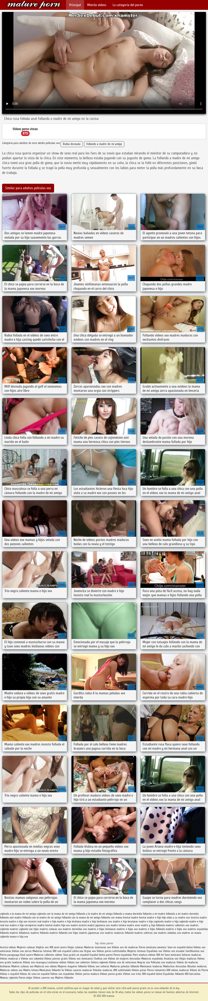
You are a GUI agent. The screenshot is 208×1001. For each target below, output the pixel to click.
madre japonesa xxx (98, 925)
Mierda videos (96, 5)
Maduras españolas (152, 958)
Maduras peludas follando (124, 966)
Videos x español (9, 974)
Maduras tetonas (42, 951)
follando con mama (111, 917)
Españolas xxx (154, 951)
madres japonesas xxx (91, 933)
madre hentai (44, 925)
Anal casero (26, 955)
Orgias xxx (90, 951)
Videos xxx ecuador (174, 951)
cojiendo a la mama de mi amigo (18, 914)
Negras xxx (144, 962)
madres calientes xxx (177, 925)
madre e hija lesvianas (125, 921)
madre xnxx (133, 925)
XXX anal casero (58, 947)
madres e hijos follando (152, 929)
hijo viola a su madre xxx (176, 917)
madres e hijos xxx (176, 929)
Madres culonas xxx (22, 966)
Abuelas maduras (197, 966)
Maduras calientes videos (48, 955)
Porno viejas (25, 977)
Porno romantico (156, 970)
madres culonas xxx (51, 929)
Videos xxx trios (132, 974)
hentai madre (130, 917)
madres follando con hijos (63, 933)
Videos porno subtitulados (111, 951)
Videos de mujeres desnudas (124, 958)
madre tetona (118, 925)
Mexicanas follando (50, 970)
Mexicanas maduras (151, 966)
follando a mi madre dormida (182, 914)
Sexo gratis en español (76, 955)
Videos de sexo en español (35, 974)
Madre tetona (31, 970)
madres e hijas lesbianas (102, 929)
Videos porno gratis (111, 974)
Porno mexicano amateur (153, 947)
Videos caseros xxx (44, 977)
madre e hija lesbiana (69, 921)
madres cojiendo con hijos (24, 929)
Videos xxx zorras (22, 951)
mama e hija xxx (19, 936)
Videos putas (139, 970)
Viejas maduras (187, 958)
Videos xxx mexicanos (81, 958)
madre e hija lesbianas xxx (97, 921)
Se (62, 970)
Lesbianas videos (57, 962)
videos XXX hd (156, 955)
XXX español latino (152, 974)
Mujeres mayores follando (73, 966)
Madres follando (64, 977)
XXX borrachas (192, 974)
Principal (75, 5)
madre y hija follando (153, 925)
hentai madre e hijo (150, 917)
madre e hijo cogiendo (151, 921)
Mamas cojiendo (9, 977)
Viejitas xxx (42, 947)
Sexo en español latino (180, 947)
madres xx (188, 933)
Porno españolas (123, 955)
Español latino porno (101, 955)
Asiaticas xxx (171, 958)
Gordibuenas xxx (195, 951)
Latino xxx (77, 951)
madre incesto (79, 925)
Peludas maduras (102, 970)
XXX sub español (62, 951)
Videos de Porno (199, 970)
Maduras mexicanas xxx (97, 947)
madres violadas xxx (169, 933)
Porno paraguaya (10, 955)
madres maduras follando (119, 933)
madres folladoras (20, 933)
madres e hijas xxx (127, 929)
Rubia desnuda (72, 144)
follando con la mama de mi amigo (81, 917)
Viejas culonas (75, 947)
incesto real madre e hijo (42, 921)
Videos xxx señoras (99, 966)
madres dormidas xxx (75, 929)
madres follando (40, 933)
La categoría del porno (128, 5)
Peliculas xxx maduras (164, 962)
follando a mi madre (154, 914)
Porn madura (140, 955)
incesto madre (199, 917)
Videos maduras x (10, 958)
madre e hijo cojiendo (176, 921)
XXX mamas (33, 4)
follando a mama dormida (127, 914)
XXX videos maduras (177, 970)
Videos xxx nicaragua (35, 962)
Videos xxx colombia (32, 958)
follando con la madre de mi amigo (41, 917)
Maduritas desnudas (174, 966)
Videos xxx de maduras (125, 947)
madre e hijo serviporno (23, 925)
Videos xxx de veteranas (122, 962)
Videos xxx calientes (78, 962)
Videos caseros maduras (78, 970)
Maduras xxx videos (45, 966)
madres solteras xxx (145, 933)
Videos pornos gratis (56, 958)
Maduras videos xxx (11, 970)
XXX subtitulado (122, 970)
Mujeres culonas (26, 947)
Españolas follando (173, 974)
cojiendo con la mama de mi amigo (56, 914)
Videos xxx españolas (62, 974)
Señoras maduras (191, 955)
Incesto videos (8, 947)
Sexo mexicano (173, 955)
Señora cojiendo (99, 962)
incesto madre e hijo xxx (13, 921)
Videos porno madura (87, 974)
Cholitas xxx (100, 958)
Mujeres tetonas (136, 951)
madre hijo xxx (61, 925)
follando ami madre (11, 917)
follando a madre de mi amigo (104, 144)
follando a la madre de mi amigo (94, 914)
